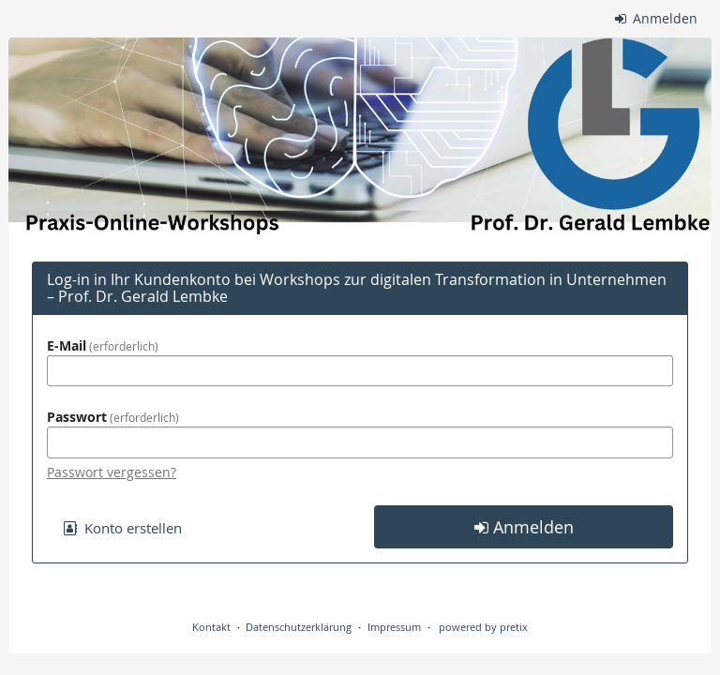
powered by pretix (483, 627)
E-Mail (102, 345)
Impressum (394, 627)
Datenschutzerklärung (299, 627)
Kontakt (211, 627)
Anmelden (656, 18)
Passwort (113, 417)
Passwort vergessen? (111, 472)
